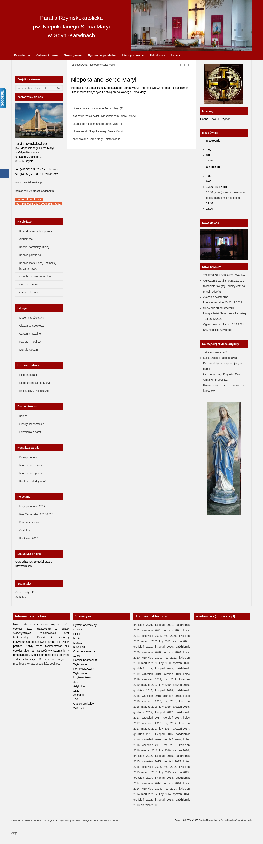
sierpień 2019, (173, 674)
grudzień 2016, (144, 734)
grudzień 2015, (144, 755)
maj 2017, (171, 723)
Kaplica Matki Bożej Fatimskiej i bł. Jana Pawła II (38, 266)
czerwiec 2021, (153, 635)
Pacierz (175, 55)
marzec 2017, (150, 728)
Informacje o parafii (31, 473)
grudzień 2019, (144, 668)
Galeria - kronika (47, 55)
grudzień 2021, (144, 624)
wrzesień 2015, (152, 761)
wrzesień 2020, (152, 652)
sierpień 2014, (173, 783)
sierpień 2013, (149, 805)
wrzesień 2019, (152, 674)
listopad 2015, (165, 755)
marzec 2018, (150, 706)
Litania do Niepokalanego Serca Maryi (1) (98, 123)
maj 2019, (171, 679)
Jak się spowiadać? (215, 352)
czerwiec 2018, (153, 701)
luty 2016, (166, 750)
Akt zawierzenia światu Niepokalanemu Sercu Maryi (104, 116)
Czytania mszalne (30, 333)
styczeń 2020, (181, 663)
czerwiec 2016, (153, 744)
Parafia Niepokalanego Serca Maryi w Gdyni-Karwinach (225, 820)
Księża (23, 416)
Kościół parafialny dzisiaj (34, 247)
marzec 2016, (150, 750)
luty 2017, (166, 728)
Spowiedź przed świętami (218, 307)
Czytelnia (25, 530)
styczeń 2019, (181, 684)
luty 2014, (166, 794)
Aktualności (157, 55)
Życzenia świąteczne (215, 297)
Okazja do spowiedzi (31, 325)
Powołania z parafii (30, 432)
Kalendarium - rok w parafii (35, 231)
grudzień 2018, (144, 690)
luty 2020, (166, 663)
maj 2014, (171, 788)
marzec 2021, (150, 641)
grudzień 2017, (144, 712)
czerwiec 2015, (153, 766)
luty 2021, (166, 641)
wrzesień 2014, (152, 783)
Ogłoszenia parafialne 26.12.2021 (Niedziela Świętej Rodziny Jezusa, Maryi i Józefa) (224, 286)
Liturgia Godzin (28, 349)
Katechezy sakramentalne (35, 276)
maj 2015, (171, 766)
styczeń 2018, (181, 706)
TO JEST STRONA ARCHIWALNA (224, 275)
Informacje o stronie (31, 465)
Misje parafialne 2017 (32, 506)
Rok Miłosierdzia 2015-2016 (36, 514)
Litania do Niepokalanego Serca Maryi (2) (98, 108)
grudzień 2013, (144, 799)
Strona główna (73, 55)
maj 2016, (171, 744)
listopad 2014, (165, 777)
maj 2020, (171, 657)
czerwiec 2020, (153, 657)
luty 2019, (166, 684)
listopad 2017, (165, 712)
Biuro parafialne (28, 457)
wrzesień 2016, (152, 739)
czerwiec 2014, (153, 788)
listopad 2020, (165, 646)
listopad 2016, (165, 734)
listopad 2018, (165, 690)
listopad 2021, (165, 624)
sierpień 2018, (173, 695)
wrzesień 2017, (152, 717)
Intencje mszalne (133, 55)
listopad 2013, (165, 799)
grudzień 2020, (144, 646)
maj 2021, (171, 635)
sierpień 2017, (173, 717)
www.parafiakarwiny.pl (28, 182)
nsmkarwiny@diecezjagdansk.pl (34, 190)
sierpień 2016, (173, 739)
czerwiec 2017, (153, 723)
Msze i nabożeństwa (31, 317)
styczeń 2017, (181, 728)
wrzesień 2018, (152, 695)
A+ (180, 64)
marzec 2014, (150, 794)
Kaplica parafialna (30, 255)
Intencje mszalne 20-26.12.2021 (222, 302)
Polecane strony (29, 522)
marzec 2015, (150, 772)
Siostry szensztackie (31, 424)
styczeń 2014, (181, 794)
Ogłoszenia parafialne (102, 55)
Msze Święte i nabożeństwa (220, 357)
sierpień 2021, (173, 630)
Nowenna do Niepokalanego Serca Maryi (98, 131)
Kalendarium (22, 55)
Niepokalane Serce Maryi (34, 382)
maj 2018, (171, 701)
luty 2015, (166, 772)
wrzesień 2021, (152, 630)
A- (189, 64)
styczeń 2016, (181, 750)
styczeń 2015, (181, 772)
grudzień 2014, (144, 777)
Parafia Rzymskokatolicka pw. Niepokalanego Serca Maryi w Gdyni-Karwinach (71, 26)
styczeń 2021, (181, 641)
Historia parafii (28, 374)
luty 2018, (166, 706)
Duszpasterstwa (29, 284)
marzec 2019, (150, 684)
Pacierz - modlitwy (30, 341)
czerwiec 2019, (153, 679)
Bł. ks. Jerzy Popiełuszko (34, 390)
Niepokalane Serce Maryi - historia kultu (97, 139)
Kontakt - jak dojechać (32, 481)
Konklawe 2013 (28, 538)
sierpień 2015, (173, 761)
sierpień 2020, (173, 652)
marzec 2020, (150, 663)
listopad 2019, (165, 668)
